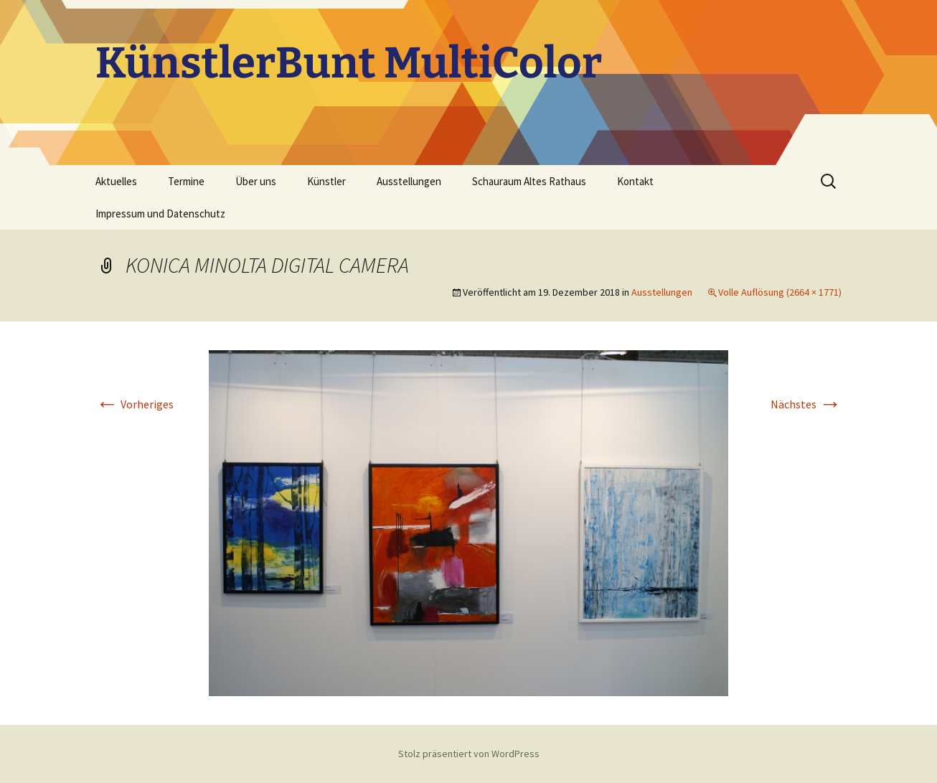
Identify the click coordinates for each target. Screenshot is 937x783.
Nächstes (806, 404)
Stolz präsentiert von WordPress (469, 753)
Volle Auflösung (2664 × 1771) (780, 292)
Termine (186, 181)
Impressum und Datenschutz (160, 213)
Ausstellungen (409, 181)
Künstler (326, 181)
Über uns (255, 181)
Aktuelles (116, 181)
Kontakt (635, 181)
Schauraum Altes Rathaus (529, 181)
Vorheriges (134, 404)
